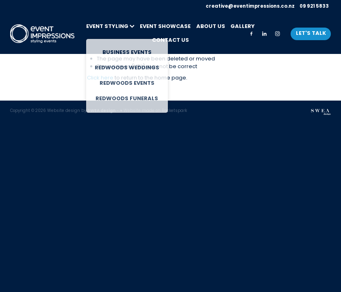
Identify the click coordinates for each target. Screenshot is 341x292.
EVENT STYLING (110, 26)
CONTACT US (170, 40)
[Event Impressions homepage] (42, 33)
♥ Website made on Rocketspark (153, 111)
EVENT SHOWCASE (165, 26)
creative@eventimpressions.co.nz (250, 6)
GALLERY (242, 26)
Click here (100, 78)
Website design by (81, 111)
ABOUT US (210, 26)
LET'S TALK (311, 33)
